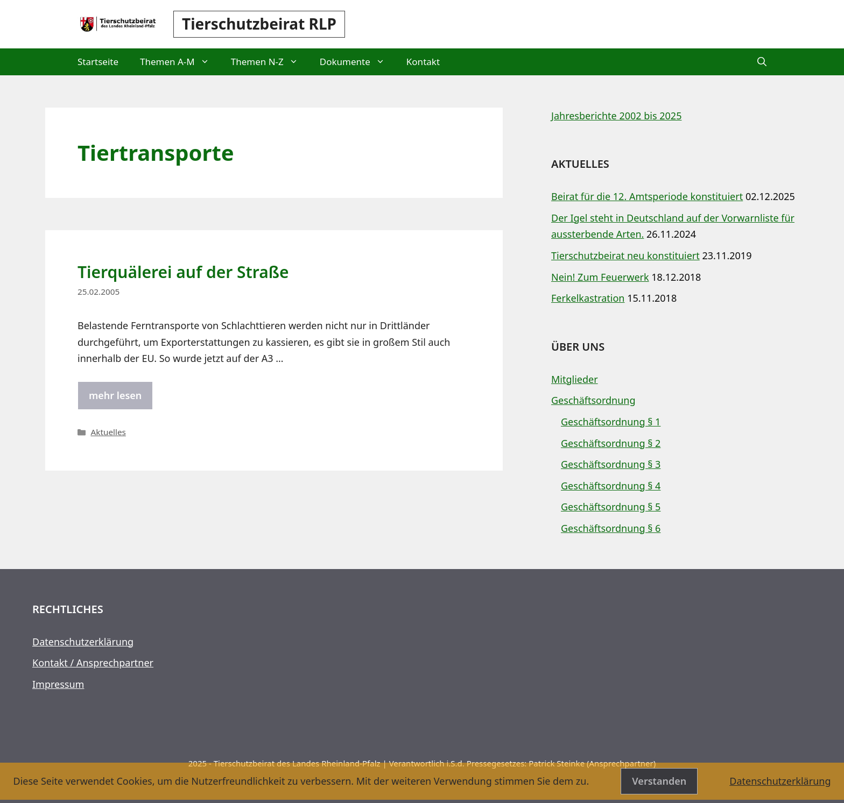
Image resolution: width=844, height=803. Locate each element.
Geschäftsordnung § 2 (610, 443)
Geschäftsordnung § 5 (610, 506)
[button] (762, 61)
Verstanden (659, 780)
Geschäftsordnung (593, 400)
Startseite (98, 61)
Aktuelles (107, 432)
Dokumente (358, 61)
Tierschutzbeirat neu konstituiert (625, 255)
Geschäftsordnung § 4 (610, 485)
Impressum (58, 684)
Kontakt (423, 61)
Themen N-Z (270, 61)
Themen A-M (180, 61)
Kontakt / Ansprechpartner (92, 662)
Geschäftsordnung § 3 (610, 464)
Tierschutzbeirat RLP (259, 23)
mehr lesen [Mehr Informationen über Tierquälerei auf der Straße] (115, 395)
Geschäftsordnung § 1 (610, 421)
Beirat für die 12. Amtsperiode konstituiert (647, 196)
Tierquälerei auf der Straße (183, 272)
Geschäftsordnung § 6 (610, 528)
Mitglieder (574, 379)
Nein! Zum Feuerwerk (600, 277)
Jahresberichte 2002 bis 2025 (616, 115)
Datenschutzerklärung (82, 641)
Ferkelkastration (588, 298)
